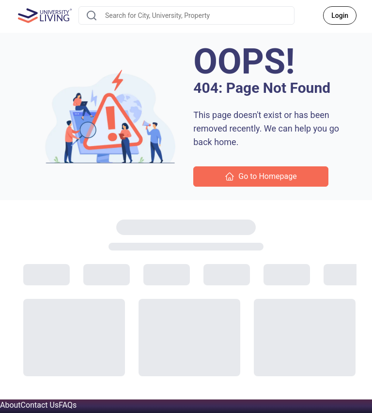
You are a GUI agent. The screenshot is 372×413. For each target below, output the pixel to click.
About (10, 405)
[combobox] (186, 15)
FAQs (68, 405)
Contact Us (40, 405)
